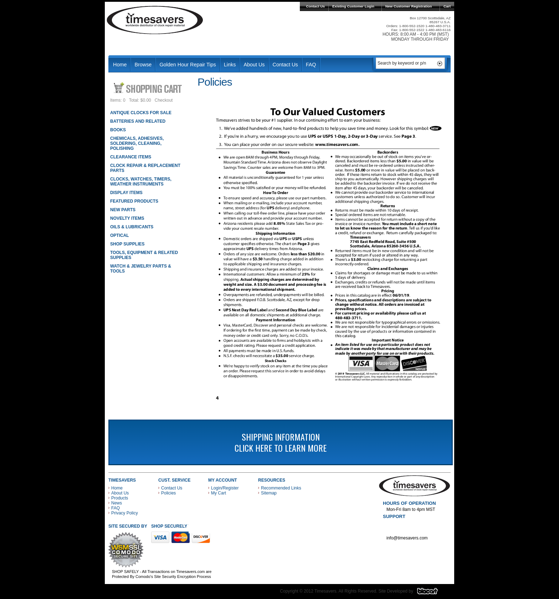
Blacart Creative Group (432, 593)
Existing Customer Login (353, 6)
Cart (447, 6)
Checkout (164, 100)
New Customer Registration (408, 6)
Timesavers (155, 20)
